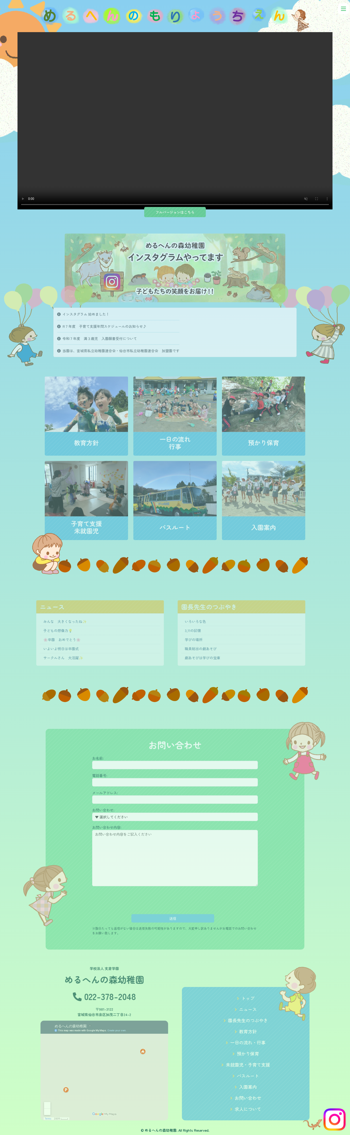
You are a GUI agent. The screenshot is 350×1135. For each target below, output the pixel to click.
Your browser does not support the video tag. (175, 120)
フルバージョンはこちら (175, 212)
